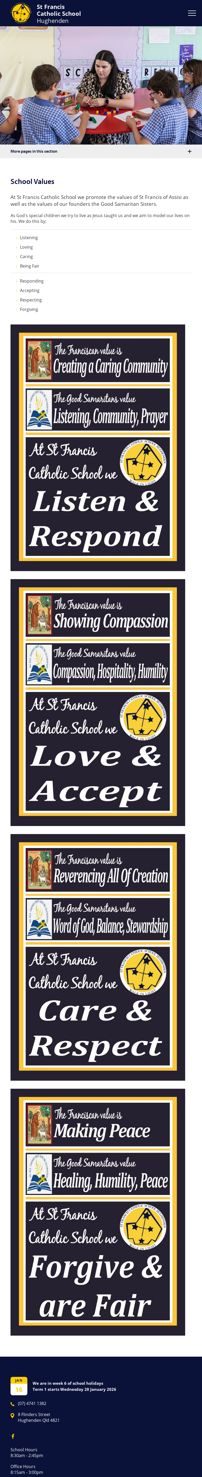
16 (19, 1389)
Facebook (11, 1435)
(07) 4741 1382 (32, 1403)
